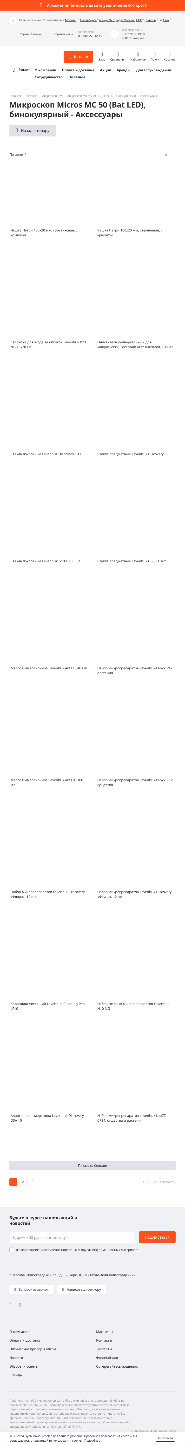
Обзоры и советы (23, 1366)
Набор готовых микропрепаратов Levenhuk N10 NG (133, 1006)
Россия (24, 69)
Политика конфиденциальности (153, 1431)
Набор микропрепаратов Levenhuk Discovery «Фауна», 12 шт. (134, 894)
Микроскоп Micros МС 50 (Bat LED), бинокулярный (101, 96)
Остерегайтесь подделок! (117, 1366)
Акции (105, 70)
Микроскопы (50, 96)
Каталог (31, 96)
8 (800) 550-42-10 (90, 36)
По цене (16, 154)
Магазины (104, 1331)
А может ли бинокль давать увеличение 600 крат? (97, 5)
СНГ (139, 20)
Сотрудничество (49, 77)
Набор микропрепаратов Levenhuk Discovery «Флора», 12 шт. (48, 894)
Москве (70, 20)
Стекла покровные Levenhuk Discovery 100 (46, 454)
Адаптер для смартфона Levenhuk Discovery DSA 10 (47, 1118)
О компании (45, 70)
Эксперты (104, 1349)
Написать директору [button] (83, 1289)
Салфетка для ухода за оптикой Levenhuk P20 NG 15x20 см (48, 344)
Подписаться (157, 1237)
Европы (151, 20)
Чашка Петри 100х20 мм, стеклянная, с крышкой (130, 232)
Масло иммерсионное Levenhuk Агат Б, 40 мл (49, 668)
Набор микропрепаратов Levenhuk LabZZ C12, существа (135, 782)
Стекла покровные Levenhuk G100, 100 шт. (46, 561)
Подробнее (92, 1440)
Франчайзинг (107, 1357)
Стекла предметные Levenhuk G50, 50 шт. (132, 561)
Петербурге (88, 20)
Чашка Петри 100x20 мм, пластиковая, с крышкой (44, 232)
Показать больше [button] (92, 1165)
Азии (166, 20)
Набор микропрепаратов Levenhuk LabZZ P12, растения (135, 670)
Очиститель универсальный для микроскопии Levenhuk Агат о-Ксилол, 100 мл (135, 344)
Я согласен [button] (165, 1438)
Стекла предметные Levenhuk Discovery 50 (132, 454)
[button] (25, 34)
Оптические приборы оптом (32, 1349)
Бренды (123, 70)
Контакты (104, 1340)
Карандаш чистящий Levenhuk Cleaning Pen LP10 (48, 1006)
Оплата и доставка (78, 70)
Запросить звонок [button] (33, 1289)
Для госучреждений (153, 70)
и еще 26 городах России (117, 20)
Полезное (76, 77)
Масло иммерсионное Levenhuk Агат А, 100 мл (47, 782)
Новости (16, 1357)
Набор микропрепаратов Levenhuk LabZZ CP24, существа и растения (131, 1118)
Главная (15, 96)
